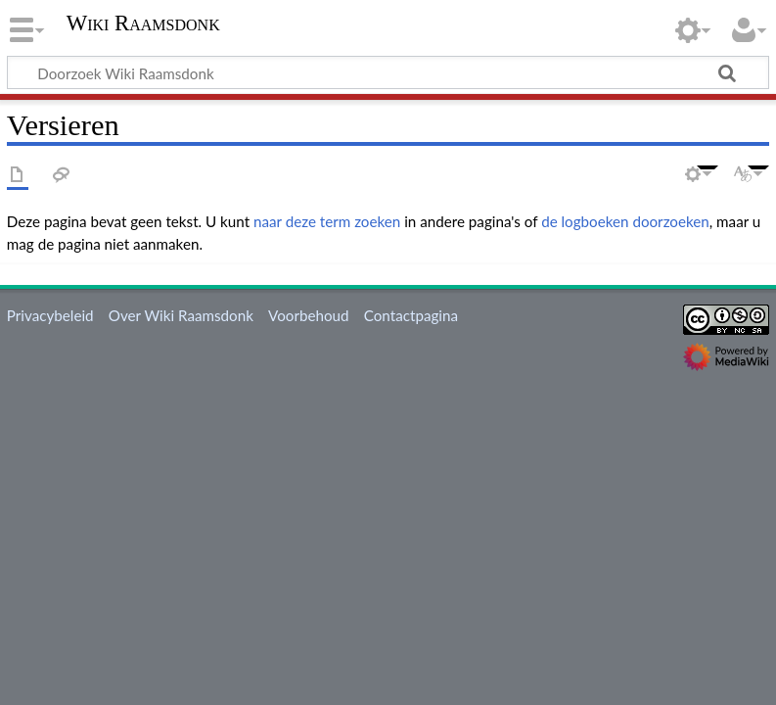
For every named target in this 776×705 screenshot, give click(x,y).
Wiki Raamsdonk (143, 23)
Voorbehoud (308, 315)
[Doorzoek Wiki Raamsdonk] (388, 72)
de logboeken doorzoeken (625, 221)
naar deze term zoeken (326, 221)
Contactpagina (411, 315)
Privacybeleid (50, 315)
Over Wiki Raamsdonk (181, 315)
